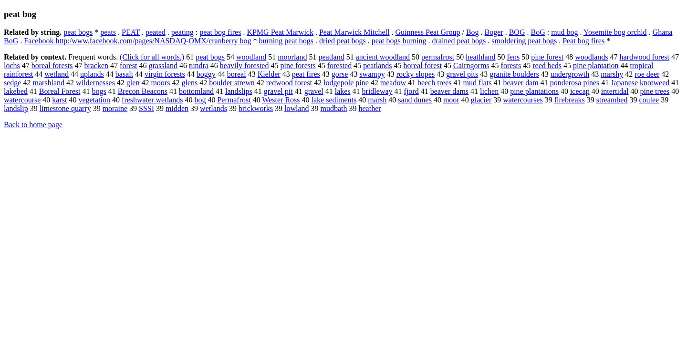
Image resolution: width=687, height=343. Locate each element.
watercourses (523, 100)
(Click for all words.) (152, 57)
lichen (489, 91)
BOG (517, 32)
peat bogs (78, 32)
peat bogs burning (399, 41)
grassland (163, 65)
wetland (56, 74)
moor (451, 100)
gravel (313, 91)
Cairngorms (471, 65)
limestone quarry (65, 108)
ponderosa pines (575, 83)
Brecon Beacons (142, 91)
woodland (251, 57)
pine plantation (596, 65)
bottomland (196, 91)
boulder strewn (232, 83)
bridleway (377, 91)
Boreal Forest (60, 91)
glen (133, 83)
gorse (340, 74)
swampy (372, 74)
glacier (481, 100)
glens (189, 83)
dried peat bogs (342, 41)
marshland (48, 83)
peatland (331, 57)
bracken (96, 65)
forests (511, 65)
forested (339, 65)
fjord (411, 91)
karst (59, 100)
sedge (12, 83)
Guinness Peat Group (427, 32)
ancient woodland (383, 57)
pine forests (297, 65)
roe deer (647, 74)
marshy (612, 74)
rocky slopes (415, 74)
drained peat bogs (459, 41)
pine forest (547, 57)
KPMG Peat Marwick (280, 32)
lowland (296, 108)
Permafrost (233, 100)
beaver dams (449, 91)
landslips (238, 91)
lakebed (16, 91)
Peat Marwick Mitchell (354, 32)
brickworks (256, 108)
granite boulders (514, 74)
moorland (292, 57)
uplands (92, 74)
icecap (580, 91)
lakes (343, 91)
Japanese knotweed (640, 83)
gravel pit (278, 91)
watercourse (22, 100)
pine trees (655, 91)
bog (200, 100)
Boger (494, 32)
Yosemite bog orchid (615, 32)
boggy (206, 74)
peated (156, 32)
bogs (99, 91)
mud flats (477, 83)
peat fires (306, 74)
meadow (393, 83)
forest (128, 65)
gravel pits (462, 74)
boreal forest (423, 65)
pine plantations (534, 91)
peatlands (377, 65)
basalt (124, 74)
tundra (198, 65)
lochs (12, 65)
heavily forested (244, 65)
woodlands (591, 57)
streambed (612, 100)
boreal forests (52, 65)
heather (370, 108)
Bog (472, 32)
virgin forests (165, 74)
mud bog (564, 32)
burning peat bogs (286, 41)
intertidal (615, 91)
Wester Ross (281, 100)
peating (182, 32)
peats (108, 32)
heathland (480, 57)
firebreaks (569, 100)
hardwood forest (644, 57)
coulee (649, 100)
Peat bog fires (583, 41)
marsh (377, 100)
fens (513, 57)
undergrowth (570, 74)
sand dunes (415, 100)
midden (177, 108)
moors (160, 83)
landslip (16, 108)
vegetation (94, 100)
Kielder (269, 74)
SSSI (146, 108)
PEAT (131, 32)
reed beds (547, 65)
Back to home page (33, 125)
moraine (115, 108)
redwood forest (289, 83)
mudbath (334, 108)
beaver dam (521, 83)
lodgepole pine (346, 83)
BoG (538, 32)
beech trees (434, 83)
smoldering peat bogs (524, 41)
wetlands (213, 108)
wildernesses (95, 83)
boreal (236, 74)
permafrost (437, 57)
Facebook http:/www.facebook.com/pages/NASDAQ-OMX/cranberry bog (137, 41)
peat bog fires (220, 32)
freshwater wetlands (152, 100)
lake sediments (334, 100)
